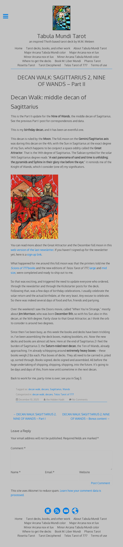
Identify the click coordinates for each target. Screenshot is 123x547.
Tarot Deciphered (49, 65)
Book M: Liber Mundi (68, 61)
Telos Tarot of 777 (75, 65)
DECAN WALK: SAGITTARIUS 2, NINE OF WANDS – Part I (34, 416)
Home (18, 48)
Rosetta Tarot (26, 65)
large (92, 268)
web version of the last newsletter (32, 250)
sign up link (34, 254)
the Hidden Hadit (54, 399)
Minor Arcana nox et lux (39, 57)
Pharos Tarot (92, 61)
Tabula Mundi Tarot (61, 35)
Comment (18, 448)
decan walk (34, 389)
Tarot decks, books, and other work (48, 48)
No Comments (78, 399)
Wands (66, 389)
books (23, 268)
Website (84, 472)
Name (16, 472)
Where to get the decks (36, 61)
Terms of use (99, 65)
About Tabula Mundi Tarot (90, 48)
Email (49, 472)
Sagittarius (56, 389)
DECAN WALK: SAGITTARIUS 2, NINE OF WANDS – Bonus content (86, 416)
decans (45, 389)
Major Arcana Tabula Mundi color (45, 52)
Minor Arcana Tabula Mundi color (78, 57)
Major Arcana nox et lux (84, 52)
